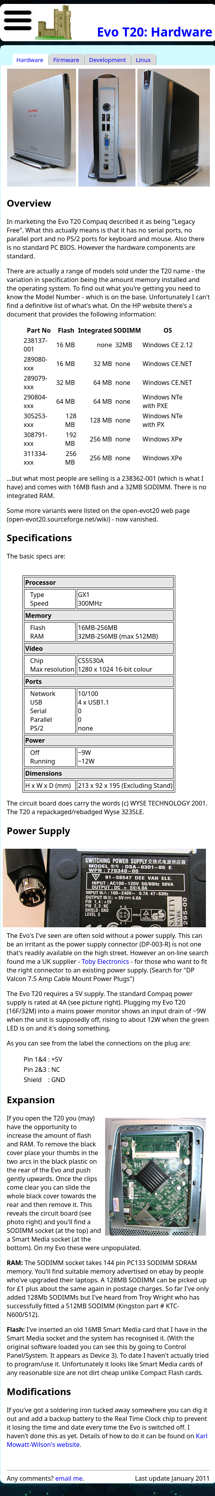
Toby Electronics (105, 961)
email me (68, 1478)
